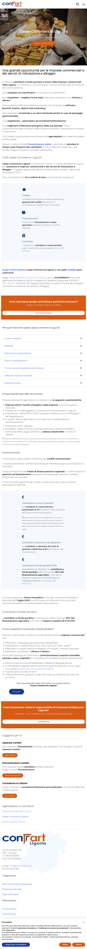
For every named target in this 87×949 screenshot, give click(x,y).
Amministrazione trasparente (17, 884)
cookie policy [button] (10, 930)
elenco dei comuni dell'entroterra (36, 669)
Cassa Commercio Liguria (15, 816)
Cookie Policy (9, 914)
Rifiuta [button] (65, 944)
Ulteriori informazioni (44, 43)
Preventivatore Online (13, 822)
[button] (43, 313)
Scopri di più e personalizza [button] (15, 944)
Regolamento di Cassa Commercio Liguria (32, 277)
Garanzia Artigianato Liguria (16, 811)
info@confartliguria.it (20, 866)
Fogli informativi (10, 894)
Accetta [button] (79, 944)
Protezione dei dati (12, 889)
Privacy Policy (9, 909)
